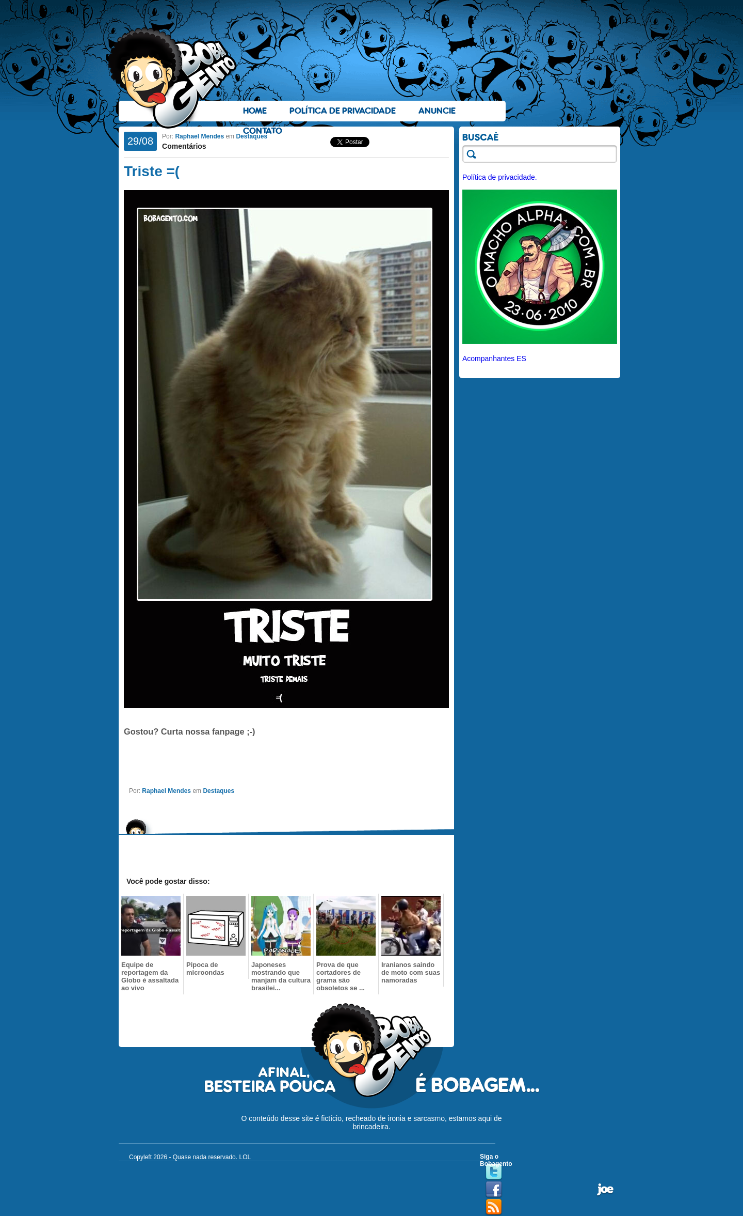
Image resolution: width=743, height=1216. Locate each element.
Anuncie (437, 110)
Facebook (494, 1189)
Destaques (251, 136)
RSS (494, 1207)
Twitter (494, 1172)
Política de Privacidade (342, 110)
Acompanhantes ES (494, 358)
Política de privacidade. (499, 177)
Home (255, 110)
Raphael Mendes (199, 136)
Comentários (184, 146)
